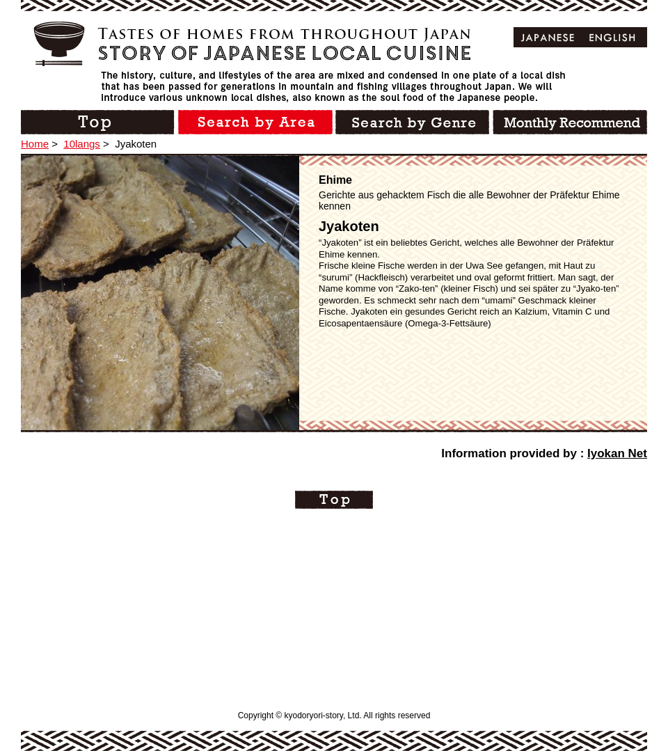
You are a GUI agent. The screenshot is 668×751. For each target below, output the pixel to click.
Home (35, 144)
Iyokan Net (617, 453)
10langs (81, 144)
